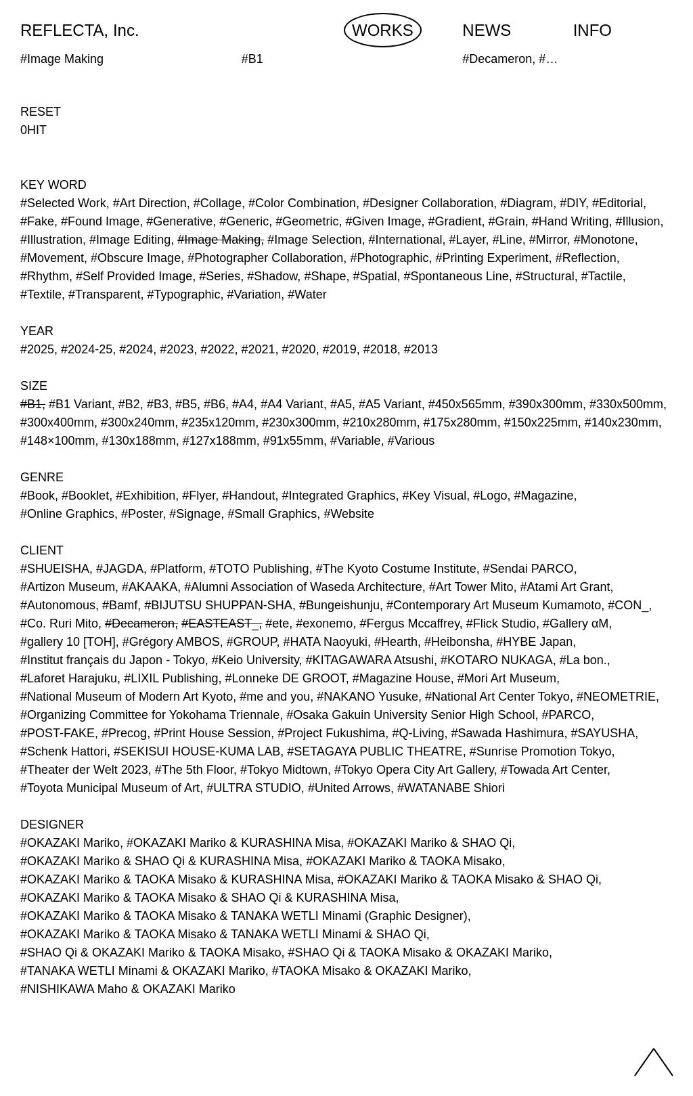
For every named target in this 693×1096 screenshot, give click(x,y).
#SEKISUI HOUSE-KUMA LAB (197, 751)
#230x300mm (299, 422)
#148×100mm (57, 440)
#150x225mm (541, 422)
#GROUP (252, 642)
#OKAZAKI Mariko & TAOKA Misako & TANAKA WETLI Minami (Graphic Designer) (244, 916)
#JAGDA (119, 568)
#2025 (37, 349)
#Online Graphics (67, 514)
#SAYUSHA (603, 733)
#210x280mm (379, 422)
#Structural (545, 276)
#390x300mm (546, 404)
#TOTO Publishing (259, 568)
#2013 (421, 349)
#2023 (177, 349)
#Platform (176, 568)
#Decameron (140, 623)
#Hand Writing (570, 221)
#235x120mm (218, 422)
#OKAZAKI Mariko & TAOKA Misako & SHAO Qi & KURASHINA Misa (207, 897)
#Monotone (604, 239)
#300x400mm (57, 422)
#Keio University (255, 660)
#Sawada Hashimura (507, 733)
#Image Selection (314, 239)
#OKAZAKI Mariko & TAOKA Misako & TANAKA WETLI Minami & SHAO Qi (223, 934)
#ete (277, 623)
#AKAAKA (149, 587)
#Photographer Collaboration (265, 258)
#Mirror (548, 239)
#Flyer (198, 495)
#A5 (341, 404)
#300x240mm (138, 422)
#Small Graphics (272, 514)
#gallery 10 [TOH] (68, 642)
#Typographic (184, 294)
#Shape (325, 276)
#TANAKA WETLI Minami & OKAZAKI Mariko (142, 971)
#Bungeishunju (339, 605)
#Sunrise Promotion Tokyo (541, 751)
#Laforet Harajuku (68, 678)
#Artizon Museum (67, 587)
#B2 (129, 404)
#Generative (179, 221)
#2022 (217, 349)
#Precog (124, 733)
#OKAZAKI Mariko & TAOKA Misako (403, 861)
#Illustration (51, 239)
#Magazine (543, 495)
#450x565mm (465, 404)
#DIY (572, 203)
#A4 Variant (292, 404)
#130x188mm (139, 440)
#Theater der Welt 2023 (84, 769)
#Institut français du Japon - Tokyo (112, 660)
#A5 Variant (390, 404)
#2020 (299, 349)
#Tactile (602, 276)
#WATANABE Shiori (451, 788)
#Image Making (219, 239)
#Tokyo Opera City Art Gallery (414, 769)
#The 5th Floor (194, 769)
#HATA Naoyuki (325, 642)
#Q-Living (418, 733)
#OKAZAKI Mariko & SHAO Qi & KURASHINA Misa (159, 861)
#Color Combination (302, 203)
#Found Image (100, 221)
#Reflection (586, 258)
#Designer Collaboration (428, 203)
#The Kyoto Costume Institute (396, 568)
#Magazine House (402, 678)
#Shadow (272, 276)
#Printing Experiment (492, 258)
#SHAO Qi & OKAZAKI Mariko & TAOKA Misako (150, 952)
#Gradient (455, 221)
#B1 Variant (80, 404)
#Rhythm (44, 276)
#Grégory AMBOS (171, 642)
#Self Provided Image (134, 276)
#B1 (31, 404)
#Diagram (526, 203)
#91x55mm (293, 440)
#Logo (490, 495)
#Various (411, 440)
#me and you (275, 696)
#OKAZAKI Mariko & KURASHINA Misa (233, 843)
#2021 (258, 349)
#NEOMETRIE (616, 696)
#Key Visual (435, 495)
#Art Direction (150, 203)
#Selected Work (63, 203)
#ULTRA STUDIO (253, 788)
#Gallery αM (575, 623)
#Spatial (375, 276)
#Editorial (617, 203)
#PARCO (566, 715)
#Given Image (383, 221)
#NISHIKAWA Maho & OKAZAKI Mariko (128, 989)
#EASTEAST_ (220, 623)
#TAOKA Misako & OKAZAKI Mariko (370, 971)
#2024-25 (86, 349)
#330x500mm (626, 404)
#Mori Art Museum (506, 678)
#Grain (507, 221)
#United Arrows (349, 788)
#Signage (195, 514)
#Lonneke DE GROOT (285, 678)
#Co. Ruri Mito (59, 623)
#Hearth (396, 642)
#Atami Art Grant (565, 587)
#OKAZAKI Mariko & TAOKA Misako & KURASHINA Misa (175, 879)
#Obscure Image (136, 258)
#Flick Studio (501, 623)
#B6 (214, 404)
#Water (307, 294)
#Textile (41, 294)
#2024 (136, 349)
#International (405, 239)
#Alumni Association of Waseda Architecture (303, 587)
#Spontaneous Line (456, 276)
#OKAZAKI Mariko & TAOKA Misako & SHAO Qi (468, 879)
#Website (348, 514)
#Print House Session (212, 733)
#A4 (243, 404)
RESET (40, 111)
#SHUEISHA (54, 568)
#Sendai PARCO (528, 568)
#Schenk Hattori (63, 751)
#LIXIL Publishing (171, 678)
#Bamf (119, 605)
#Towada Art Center (554, 769)
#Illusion (637, 221)
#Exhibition (145, 495)
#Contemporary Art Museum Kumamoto (493, 605)
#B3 (158, 404)
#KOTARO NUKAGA (497, 660)
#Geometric (306, 221)
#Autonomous (57, 605)
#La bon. (583, 660)
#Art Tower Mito (471, 587)
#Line (507, 239)
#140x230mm (621, 422)
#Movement (52, 258)
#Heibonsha (456, 642)
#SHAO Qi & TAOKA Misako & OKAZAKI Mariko (418, 952)
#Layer (467, 239)
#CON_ (628, 605)
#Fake (37, 221)
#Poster (141, 514)
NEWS (486, 30)
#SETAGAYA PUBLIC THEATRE (374, 751)
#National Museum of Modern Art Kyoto (126, 696)
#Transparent (104, 294)
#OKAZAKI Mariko (70, 843)
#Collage (218, 203)
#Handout (248, 495)
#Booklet (85, 495)
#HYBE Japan (534, 642)
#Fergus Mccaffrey (409, 623)
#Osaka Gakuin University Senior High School (410, 715)
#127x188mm (219, 440)
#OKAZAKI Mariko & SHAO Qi (429, 843)
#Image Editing (130, 239)
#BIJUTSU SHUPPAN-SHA (218, 605)
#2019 (340, 349)
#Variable (355, 440)
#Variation (254, 294)
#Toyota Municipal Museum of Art (110, 788)
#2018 (380, 349)
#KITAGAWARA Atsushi (370, 660)
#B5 (186, 404)
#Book (37, 495)
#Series (219, 276)
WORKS (382, 30)
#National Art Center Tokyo (497, 696)
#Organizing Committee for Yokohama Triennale (150, 715)
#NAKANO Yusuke (367, 696)
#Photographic (389, 258)
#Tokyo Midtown (284, 769)
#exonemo (324, 623)
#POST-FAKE (57, 733)
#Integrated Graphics (338, 495)
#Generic (244, 221)
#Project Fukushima (331, 733)
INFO (592, 30)
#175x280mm (460, 422)
